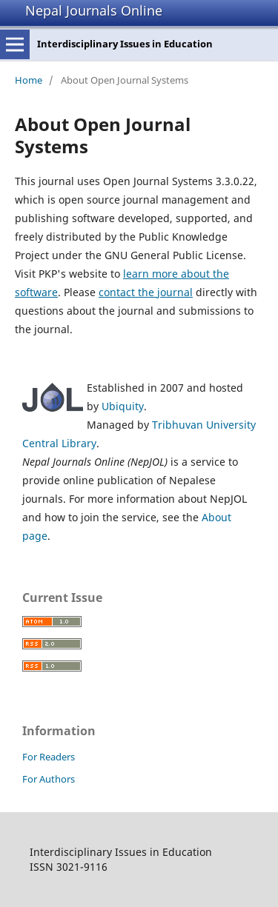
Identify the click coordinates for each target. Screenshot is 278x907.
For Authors (48, 779)
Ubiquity (123, 406)
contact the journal (146, 292)
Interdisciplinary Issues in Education (125, 43)
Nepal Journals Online (93, 10)
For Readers (48, 756)
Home (28, 80)
